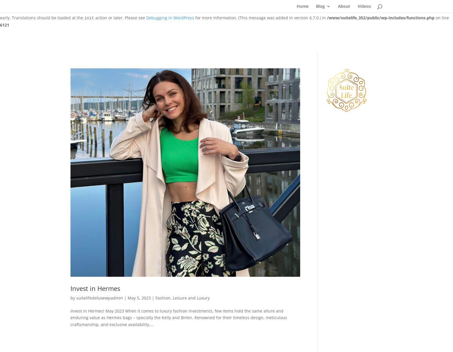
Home (303, 6)
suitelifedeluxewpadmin (99, 298)
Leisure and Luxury (191, 298)
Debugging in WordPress (170, 17)
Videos (364, 6)
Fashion (162, 298)
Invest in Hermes (95, 288)
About (344, 6)
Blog (320, 6)
